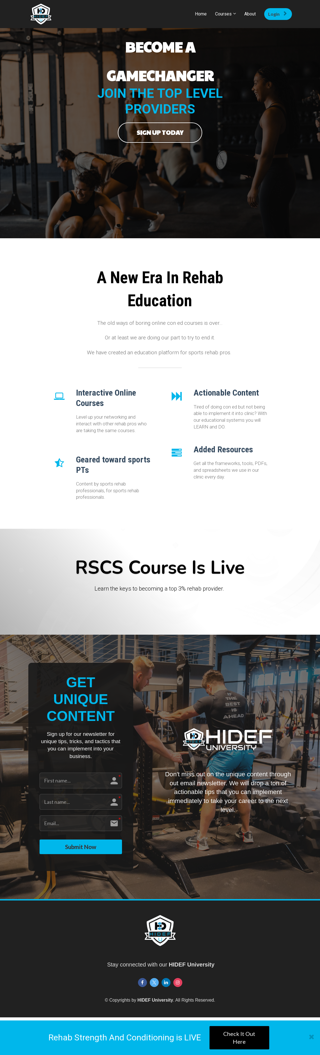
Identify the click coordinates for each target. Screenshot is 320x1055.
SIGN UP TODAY (160, 132)
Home (201, 14)
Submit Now (81, 848)
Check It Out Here (239, 1037)
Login (277, 14)
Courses (223, 14)
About (250, 14)
